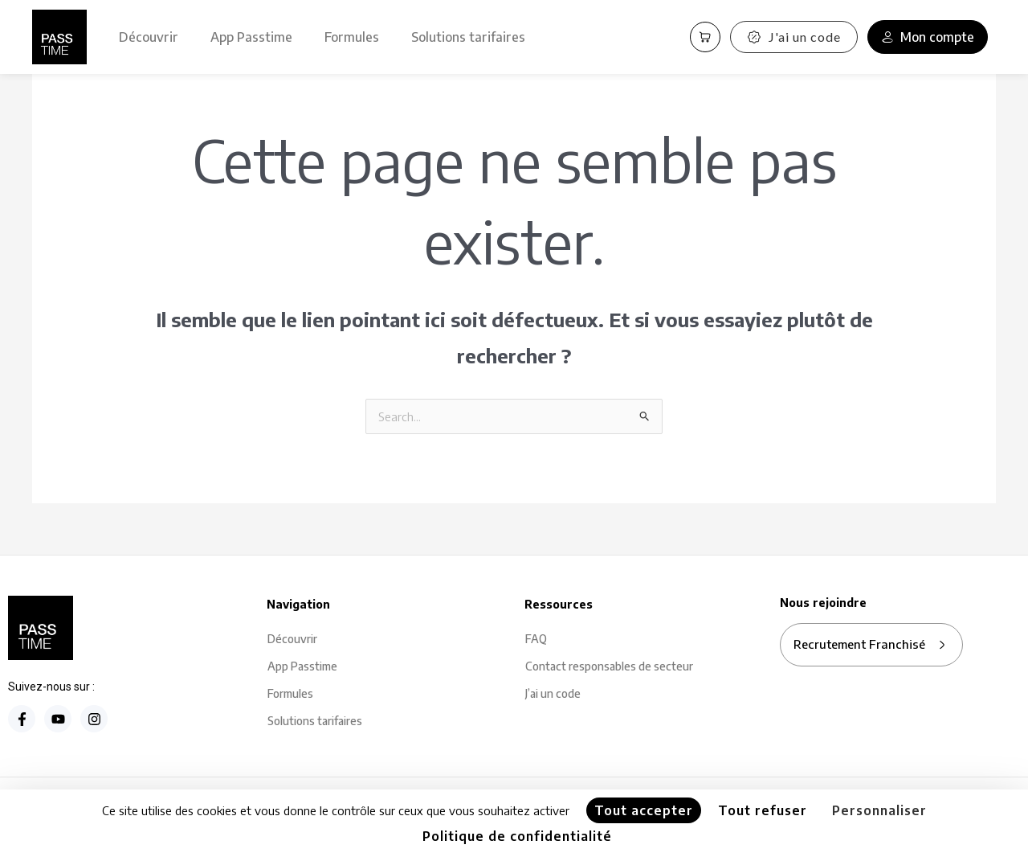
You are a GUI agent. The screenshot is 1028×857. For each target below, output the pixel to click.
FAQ (536, 640)
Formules (351, 37)
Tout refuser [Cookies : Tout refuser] (762, 810)
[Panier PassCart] (705, 37)
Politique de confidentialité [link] (517, 836)
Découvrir (148, 37)
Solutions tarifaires (468, 37)
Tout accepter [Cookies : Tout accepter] (643, 810)
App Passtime (251, 37)
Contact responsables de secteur (609, 668)
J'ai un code (794, 36)
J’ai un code (553, 695)
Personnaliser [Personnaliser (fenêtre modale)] (879, 810)
